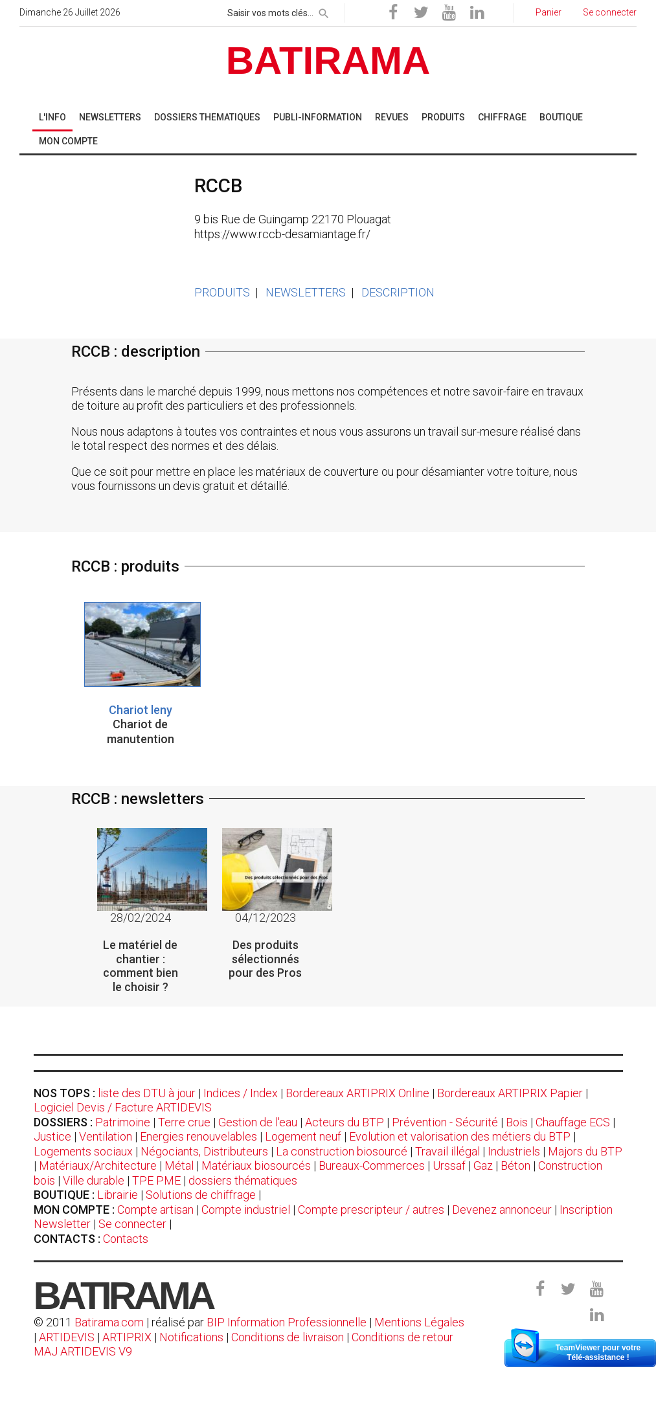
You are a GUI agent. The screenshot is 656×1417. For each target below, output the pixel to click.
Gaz (483, 1165)
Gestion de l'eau (257, 1122)
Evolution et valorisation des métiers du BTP (460, 1136)
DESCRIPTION (398, 292)
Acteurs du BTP (344, 1122)
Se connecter (132, 1224)
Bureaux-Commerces (372, 1165)
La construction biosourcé (341, 1151)
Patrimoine (122, 1122)
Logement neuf (303, 1136)
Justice (52, 1136)
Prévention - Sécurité (445, 1122)
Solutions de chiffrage (201, 1194)
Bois (517, 1122)
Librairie (117, 1194)
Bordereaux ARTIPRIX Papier (510, 1093)
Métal (179, 1165)
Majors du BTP (585, 1151)
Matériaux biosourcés (256, 1165)
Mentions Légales (419, 1322)
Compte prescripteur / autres (371, 1209)
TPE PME (156, 1180)
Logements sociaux (83, 1151)
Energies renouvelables (198, 1136)
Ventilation (105, 1136)
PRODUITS (222, 292)
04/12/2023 (265, 917)
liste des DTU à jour (147, 1093)
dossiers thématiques (242, 1180)
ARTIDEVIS (67, 1337)
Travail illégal (447, 1151)
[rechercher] (323, 11)
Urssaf (449, 1165)
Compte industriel (245, 1209)
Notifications (192, 1337)
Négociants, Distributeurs (204, 1151)
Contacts (125, 1238)
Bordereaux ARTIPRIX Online (357, 1093)
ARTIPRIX (127, 1337)
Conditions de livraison (287, 1337)
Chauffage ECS (573, 1122)
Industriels (514, 1151)
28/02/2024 (140, 917)
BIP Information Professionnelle (287, 1322)
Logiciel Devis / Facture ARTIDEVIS (123, 1107)
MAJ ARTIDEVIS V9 (83, 1351)
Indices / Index (240, 1093)
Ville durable (93, 1180)
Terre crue (184, 1122)
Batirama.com (109, 1322)
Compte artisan (155, 1209)
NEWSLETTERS (306, 292)
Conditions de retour (402, 1337)
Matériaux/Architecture (98, 1165)
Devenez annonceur (502, 1209)
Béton (515, 1165)
